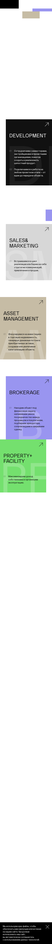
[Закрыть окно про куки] (47, 927)
